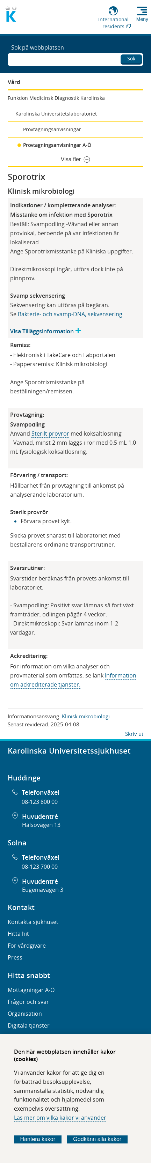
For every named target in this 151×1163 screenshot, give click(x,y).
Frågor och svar (28, 1002)
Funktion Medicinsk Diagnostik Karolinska (56, 98)
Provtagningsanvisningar (52, 129)
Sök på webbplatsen (37, 47)
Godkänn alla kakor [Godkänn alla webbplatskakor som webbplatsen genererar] (97, 1139)
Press (15, 957)
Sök (131, 58)
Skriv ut (134, 733)
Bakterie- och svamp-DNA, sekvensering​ (70, 314)
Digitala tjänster (29, 1025)
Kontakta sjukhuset (33, 922)
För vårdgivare (27, 945)
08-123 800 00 (40, 802)
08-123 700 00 (40, 867)
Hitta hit (18, 934)
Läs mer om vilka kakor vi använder (60, 1117)
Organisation (25, 1013)
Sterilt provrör (50, 433)
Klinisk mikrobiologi (86, 716)
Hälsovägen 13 (41, 825)
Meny (142, 19)
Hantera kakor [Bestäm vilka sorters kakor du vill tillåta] (38, 1139)
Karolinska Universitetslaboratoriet (56, 113)
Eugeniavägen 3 (42, 890)
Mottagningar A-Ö (31, 990)
